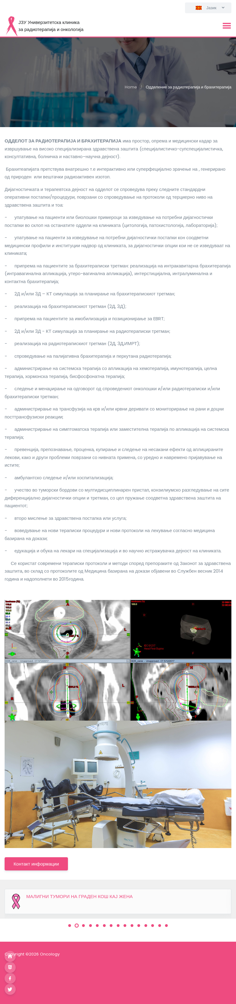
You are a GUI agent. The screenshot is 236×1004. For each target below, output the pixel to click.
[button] (69, 925)
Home (131, 87)
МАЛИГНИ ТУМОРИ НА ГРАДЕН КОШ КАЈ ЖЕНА (79, 896)
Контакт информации (36, 864)
